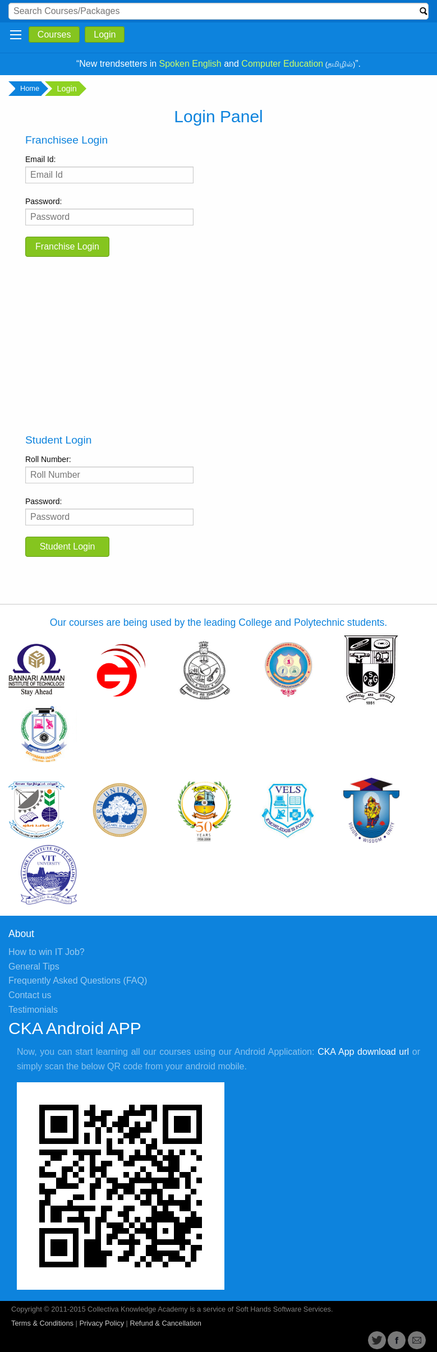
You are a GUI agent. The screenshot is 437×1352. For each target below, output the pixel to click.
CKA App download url (363, 1051)
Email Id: (109, 169)
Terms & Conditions (42, 1323)
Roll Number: (109, 469)
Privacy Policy (101, 1323)
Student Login (67, 546)
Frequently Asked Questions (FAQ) (77, 980)
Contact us (29, 995)
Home (28, 88)
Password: (109, 211)
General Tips (33, 966)
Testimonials (33, 1009)
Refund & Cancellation (165, 1323)
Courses (54, 34)
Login (105, 34)
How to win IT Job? (46, 952)
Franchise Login (67, 246)
